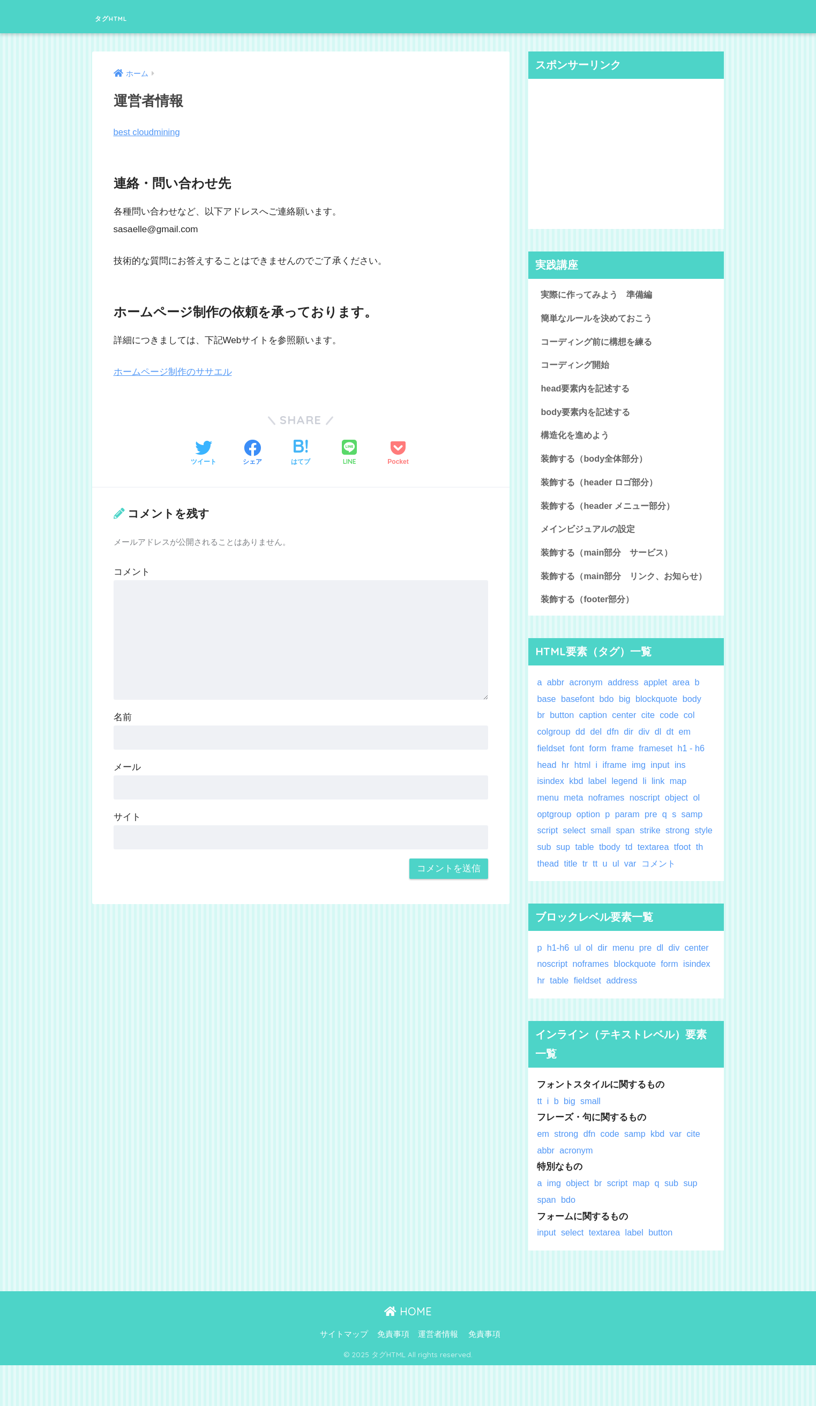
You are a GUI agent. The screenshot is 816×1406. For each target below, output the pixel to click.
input (663, 788)
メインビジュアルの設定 (591, 534)
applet (659, 706)
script (547, 854)
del (597, 756)
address (626, 706)
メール (127, 767)
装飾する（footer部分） (590, 623)
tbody (635, 871)
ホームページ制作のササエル (173, 372)
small (602, 854)
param (630, 838)
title (606, 887)
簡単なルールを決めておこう (600, 319)
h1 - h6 (695, 772)
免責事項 (393, 1374)
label (598, 805)
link (661, 805)
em (688, 756)
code (672, 739)
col (693, 739)
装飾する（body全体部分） (597, 462)
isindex (551, 805)
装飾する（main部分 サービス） (610, 558)
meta (575, 822)
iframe (616, 788)
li (647, 805)
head (547, 788)
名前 (123, 717)
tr (621, 887)
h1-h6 (558, 988)
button (562, 739)
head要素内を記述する (587, 391)
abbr (556, 706)
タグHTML (126, 16)
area (685, 706)
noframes (608, 822)
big (627, 722)
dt (673, 756)
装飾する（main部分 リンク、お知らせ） (619, 591)
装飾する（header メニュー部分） (611, 511)
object (681, 822)
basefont (579, 722)
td (654, 871)
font (578, 772)
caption (594, 739)
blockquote (660, 722)
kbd (577, 805)
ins (683, 788)
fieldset (551, 772)
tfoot (546, 887)
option (590, 838)
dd (582, 756)
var (667, 887)
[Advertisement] (626, 154)
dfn (615, 756)
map (682, 805)
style (546, 871)
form (599, 772)
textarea (679, 871)
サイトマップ (344, 1374)
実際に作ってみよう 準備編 (600, 295)
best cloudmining (148, 132)
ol (701, 822)
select (575, 854)
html (583, 788)
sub (567, 871)
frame (625, 772)
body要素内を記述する (588, 415)
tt (631, 887)
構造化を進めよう (577, 438)
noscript (648, 822)
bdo (608, 722)
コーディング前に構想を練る (600, 343)
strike (653, 854)
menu (548, 822)
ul (652, 887)
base (546, 722)
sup (587, 871)
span (627, 854)
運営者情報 (438, 1374)
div (646, 756)
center (626, 739)
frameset (658, 772)
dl (660, 756)
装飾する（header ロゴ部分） (602, 487)
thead (583, 887)
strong (681, 854)
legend (626, 805)
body (696, 722)
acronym (587, 706)
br (541, 739)
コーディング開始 (577, 366)
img (641, 788)
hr (566, 788)
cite (651, 739)
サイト (127, 817)
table (609, 871)
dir (631, 756)
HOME (408, 1351)
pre (654, 838)
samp (696, 838)
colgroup (554, 756)
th (563, 887)
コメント (132, 572)
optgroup (554, 838)
